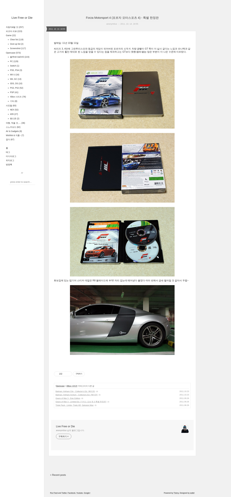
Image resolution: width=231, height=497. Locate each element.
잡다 (10, 139)
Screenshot (17, 48)
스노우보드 (13, 127)
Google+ (87, 493)
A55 (13, 114)
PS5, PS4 (15, 70)
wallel (192, 493)
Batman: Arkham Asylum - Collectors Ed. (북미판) (77, 395)
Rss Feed (54, 493)
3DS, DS (15, 83)
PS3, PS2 (16, 88)
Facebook (71, 493)
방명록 (9, 164)
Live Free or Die (21, 17)
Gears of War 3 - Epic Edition (68, 398)
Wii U (14, 74)
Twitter (64, 493)
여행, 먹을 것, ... (15, 123)
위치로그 (10, 160)
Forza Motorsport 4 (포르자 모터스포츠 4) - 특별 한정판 (122, 17)
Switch (14, 66)
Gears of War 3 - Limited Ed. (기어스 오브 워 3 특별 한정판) (81, 402)
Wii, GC (15, 79)
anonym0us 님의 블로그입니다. (70, 430)
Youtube (79, 493)
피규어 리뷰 (14, 31)
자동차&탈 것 (15, 27)
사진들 (11, 105)
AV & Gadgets (14, 131)
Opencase (13, 53)
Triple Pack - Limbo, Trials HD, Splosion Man (75, 405)
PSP (13, 92)
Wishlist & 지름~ (15, 135)
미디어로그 (11, 156)
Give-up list (16, 44)
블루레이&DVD (19, 57)
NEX (13, 110)
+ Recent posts (58, 475)
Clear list (16, 39)
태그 (8, 152)
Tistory (176, 493)
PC (13, 61)
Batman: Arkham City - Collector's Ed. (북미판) (75, 391)
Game (11, 35)
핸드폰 (14, 118)
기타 (13, 101)
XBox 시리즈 (17, 97)
